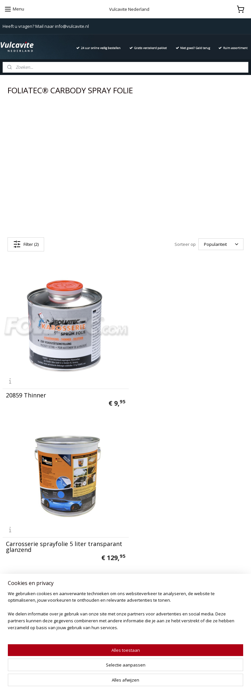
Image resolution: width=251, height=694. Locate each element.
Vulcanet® (97, 506)
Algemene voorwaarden (28, 521)
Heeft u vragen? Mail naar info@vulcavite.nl (46, 26)
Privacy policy (17, 514)
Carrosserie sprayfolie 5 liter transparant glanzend (171, 387)
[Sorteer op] (221, 244)
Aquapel (94, 565)
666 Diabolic (99, 514)
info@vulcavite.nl (199, 536)
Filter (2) (26, 244)
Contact (11, 506)
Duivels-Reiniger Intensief (113, 572)
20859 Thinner (26, 390)
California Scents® (106, 528)
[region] (82, 663)
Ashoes (110, 558)
